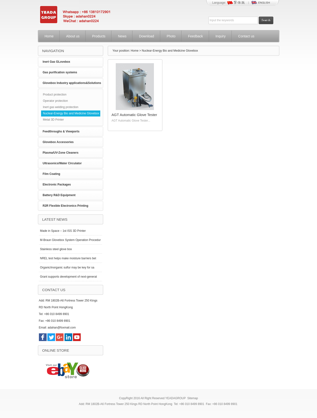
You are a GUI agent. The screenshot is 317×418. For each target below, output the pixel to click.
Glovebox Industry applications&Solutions (72, 83)
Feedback (195, 36)
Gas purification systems (60, 72)
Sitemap (192, 398)
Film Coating (51, 174)
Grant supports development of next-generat (68, 276)
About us (72, 36)
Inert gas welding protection (61, 107)
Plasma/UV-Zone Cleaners (61, 152)
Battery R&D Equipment (59, 195)
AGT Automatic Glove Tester (134, 115)
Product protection (54, 94)
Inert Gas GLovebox (56, 61)
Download (146, 36)
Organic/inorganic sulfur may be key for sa (67, 267)
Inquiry (221, 36)
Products (98, 36)
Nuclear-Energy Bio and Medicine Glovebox (71, 113)
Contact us (246, 36)
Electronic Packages (57, 184)
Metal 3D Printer (53, 119)
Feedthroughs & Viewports (61, 131)
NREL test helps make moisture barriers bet (68, 258)
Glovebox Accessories (58, 142)
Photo (171, 36)
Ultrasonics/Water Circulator (62, 163)
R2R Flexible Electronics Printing (65, 205)
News (122, 36)
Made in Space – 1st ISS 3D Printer (63, 231)
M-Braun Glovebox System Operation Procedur (70, 240)
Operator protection (55, 101)
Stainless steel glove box (56, 249)
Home (49, 36)
